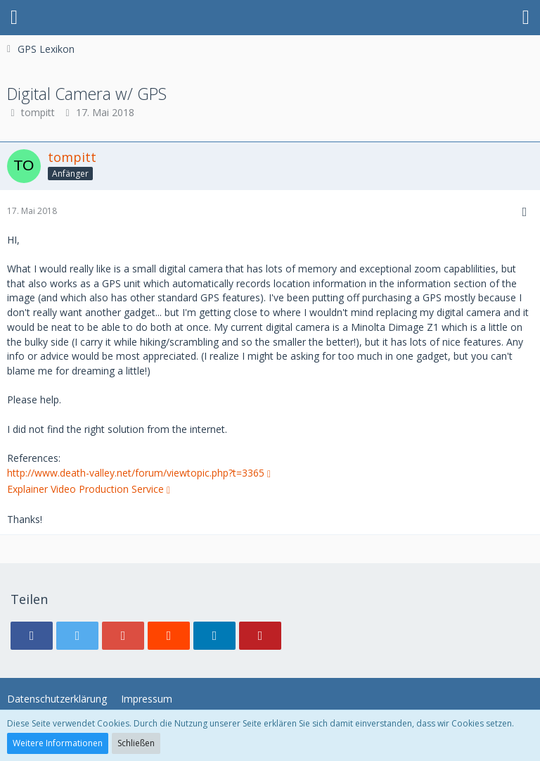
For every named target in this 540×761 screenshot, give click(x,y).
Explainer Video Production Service (85, 489)
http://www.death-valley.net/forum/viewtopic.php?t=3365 (135, 472)
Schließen (136, 743)
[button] (14, 17)
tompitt (38, 112)
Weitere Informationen (58, 743)
